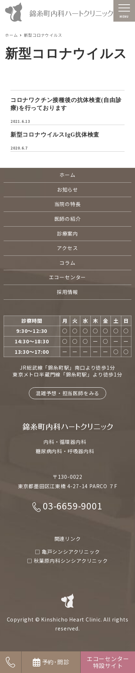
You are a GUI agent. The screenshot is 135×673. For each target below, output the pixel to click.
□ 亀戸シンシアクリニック (67, 551)
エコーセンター (67, 277)
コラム (67, 262)
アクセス (67, 247)
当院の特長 (67, 204)
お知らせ (67, 189)
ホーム (67, 174)
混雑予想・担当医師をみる (68, 393)
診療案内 (67, 233)
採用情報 (67, 291)
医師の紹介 (67, 218)
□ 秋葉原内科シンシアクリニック (67, 560)
